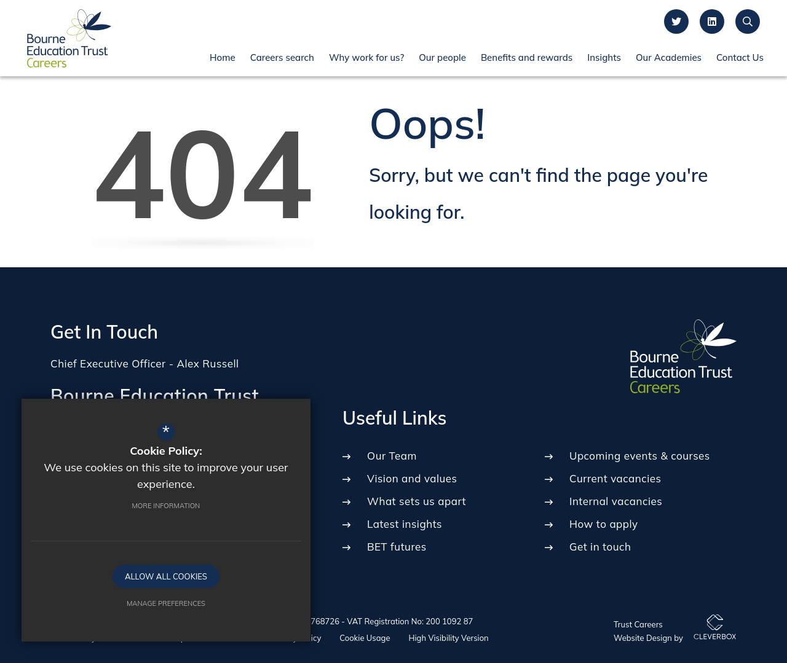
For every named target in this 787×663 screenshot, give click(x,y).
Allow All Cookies (132, 573)
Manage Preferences (132, 600)
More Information (132, 502)
